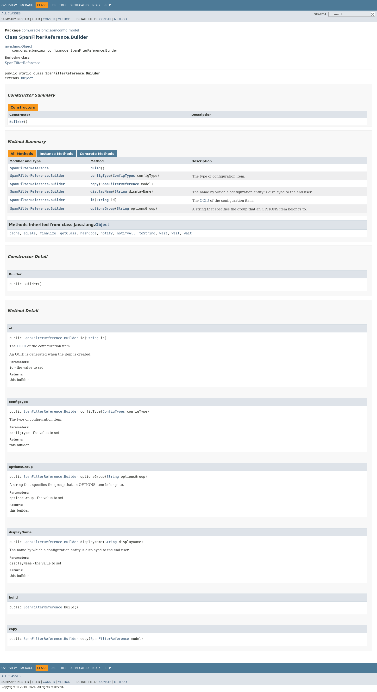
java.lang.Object (18, 46)
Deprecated (79, 5)
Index (96, 5)
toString (147, 233)
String (121, 191)
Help (107, 5)
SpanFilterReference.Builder (37, 176)
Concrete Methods (97, 154)
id (92, 200)
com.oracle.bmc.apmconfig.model (50, 30)
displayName (101, 191)
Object (27, 78)
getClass (68, 233)
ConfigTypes (124, 176)
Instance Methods (56, 154)
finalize (48, 233)
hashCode (88, 233)
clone (14, 233)
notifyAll (126, 233)
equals (30, 233)
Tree (63, 5)
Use (53, 5)
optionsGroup (102, 208)
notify (107, 233)
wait (163, 233)
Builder (16, 122)
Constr (49, 19)
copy (94, 184)
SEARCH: (320, 14)
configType (100, 176)
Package (26, 5)
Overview (9, 5)
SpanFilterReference (22, 63)
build (95, 168)
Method (64, 19)
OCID (204, 200)
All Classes (10, 13)
